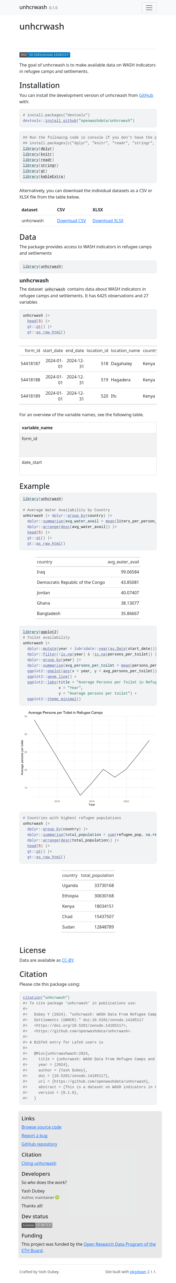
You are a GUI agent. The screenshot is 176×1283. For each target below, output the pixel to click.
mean (110, 521)
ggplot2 (48, 632)
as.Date (118, 649)
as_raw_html (48, 332)
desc (65, 527)
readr (46, 160)
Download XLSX (108, 221)
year (103, 649)
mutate (49, 649)
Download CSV (71, 221)
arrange (51, 527)
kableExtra (52, 177)
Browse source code (41, 1127)
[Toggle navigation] (149, 7)
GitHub (146, 95)
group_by (76, 516)
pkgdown (138, 1271)
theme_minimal (61, 699)
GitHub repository (39, 1144)
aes (66, 671)
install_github (61, 121)
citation (32, 998)
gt (43, 171)
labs (51, 682)
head (31, 321)
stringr (48, 165)
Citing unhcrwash (39, 1163)
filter (49, 654)
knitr (46, 154)
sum (111, 835)
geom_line (57, 677)
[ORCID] (57, 1197)
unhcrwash (33, 7)
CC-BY (67, 960)
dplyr (46, 149)
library (31, 149)
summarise (53, 521)
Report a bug (35, 1135)
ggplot (54, 671)
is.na (66, 654)
